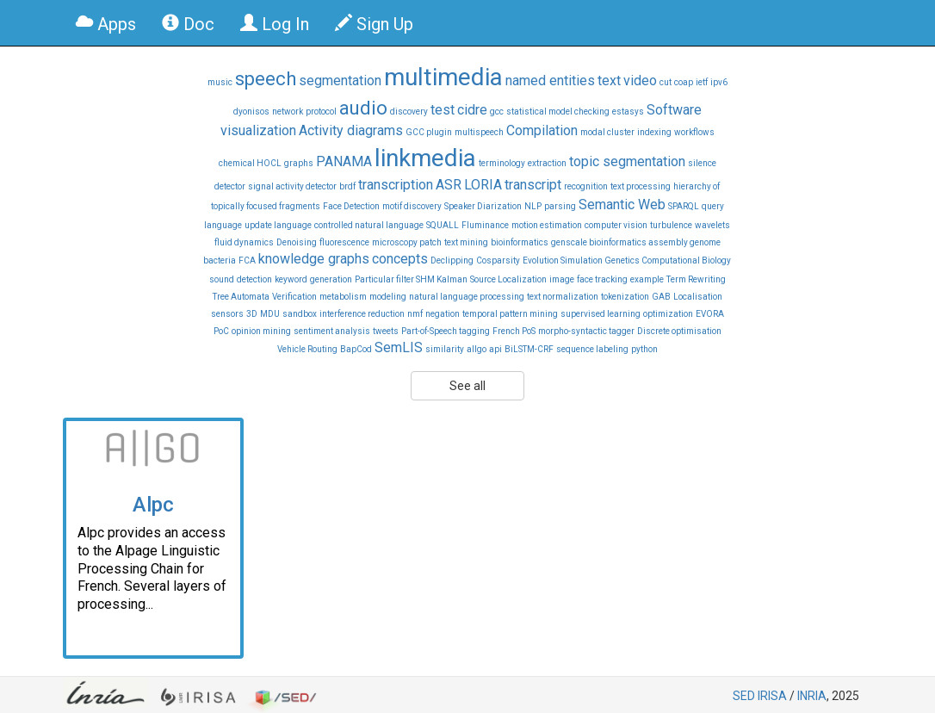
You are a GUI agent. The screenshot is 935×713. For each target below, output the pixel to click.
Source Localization (508, 279)
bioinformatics (519, 242)
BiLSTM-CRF (529, 349)
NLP (533, 206)
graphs (298, 163)
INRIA (812, 696)
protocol (321, 111)
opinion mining (261, 331)
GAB (661, 296)
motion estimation (546, 225)
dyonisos (251, 111)
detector (229, 186)
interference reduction (362, 314)
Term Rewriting (696, 279)
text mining (466, 242)
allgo (476, 349)
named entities (550, 80)
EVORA (710, 314)
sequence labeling (592, 349)
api (495, 349)
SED (744, 696)
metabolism (343, 296)
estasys (628, 111)
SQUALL (442, 225)
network (287, 111)
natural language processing (466, 296)
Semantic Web (622, 204)
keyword (291, 279)
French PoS (514, 331)
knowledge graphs (313, 259)
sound (221, 279)
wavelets (712, 225)
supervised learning (600, 314)
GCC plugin (429, 132)
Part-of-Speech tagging (445, 331)
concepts (400, 259)
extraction (547, 163)
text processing (640, 186)
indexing (654, 132)
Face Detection (351, 206)
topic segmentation (627, 161)
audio (363, 108)
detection (254, 279)
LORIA (483, 185)
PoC (221, 331)
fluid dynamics (244, 242)
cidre (472, 110)
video (640, 80)
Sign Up (374, 24)
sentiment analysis (332, 331)
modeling (387, 296)
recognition (586, 186)
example (647, 279)
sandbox (299, 314)
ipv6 (719, 82)
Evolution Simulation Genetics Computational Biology (627, 260)
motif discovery (412, 206)
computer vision (616, 225)
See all (467, 386)
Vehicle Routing (307, 349)
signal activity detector (292, 186)
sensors (227, 314)
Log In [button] (274, 24)
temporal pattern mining (510, 314)
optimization (668, 314)
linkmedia (425, 158)
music (219, 82)
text (609, 80)
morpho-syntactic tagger (586, 331)
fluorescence (344, 242)
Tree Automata (241, 296)
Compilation (542, 130)
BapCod (356, 349)
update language (278, 225)
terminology (502, 163)
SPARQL (683, 206)
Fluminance (485, 225)
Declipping (452, 260)
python (644, 349)
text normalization (562, 296)
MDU (270, 314)
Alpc (153, 505)
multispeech (479, 132)
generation (331, 279)
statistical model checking (558, 111)
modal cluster (607, 132)
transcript (533, 185)
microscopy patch (407, 242)
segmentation (340, 80)
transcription (395, 185)
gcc (497, 111)
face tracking (602, 279)
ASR (448, 185)
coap (683, 82)
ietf (702, 82)
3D (251, 314)
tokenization (625, 296)
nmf (415, 314)
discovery (409, 111)
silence (702, 163)
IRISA (772, 696)
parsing (560, 206)
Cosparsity (498, 260)
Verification (294, 296)
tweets (386, 331)
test (442, 110)
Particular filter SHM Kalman (411, 279)
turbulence (671, 225)
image (561, 279)
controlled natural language (369, 225)
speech (265, 79)
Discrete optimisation (679, 331)
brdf (347, 186)
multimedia (443, 77)
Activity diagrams (351, 130)
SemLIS (399, 347)
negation (442, 314)
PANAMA (344, 161)
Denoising (296, 242)
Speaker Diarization (483, 206)
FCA (247, 260)
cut (665, 82)
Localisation (697, 296)
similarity (444, 349)
